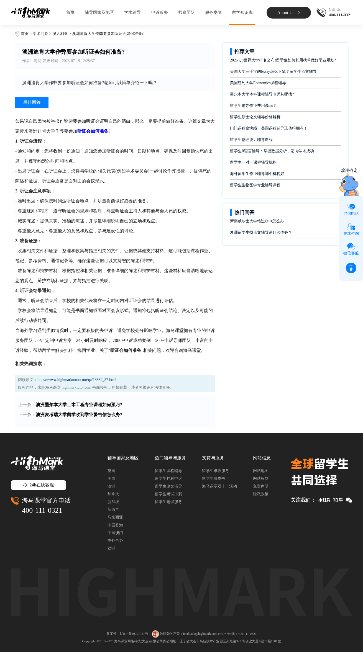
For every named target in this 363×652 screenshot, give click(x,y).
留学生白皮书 (213, 478)
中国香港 (115, 525)
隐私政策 (261, 494)
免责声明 (261, 486)
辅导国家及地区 (99, 12)
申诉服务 (159, 12)
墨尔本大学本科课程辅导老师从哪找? (262, 94)
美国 (111, 478)
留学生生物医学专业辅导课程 (255, 185)
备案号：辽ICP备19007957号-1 (128, 634)
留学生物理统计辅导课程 (251, 140)
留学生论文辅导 (168, 486)
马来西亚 (115, 517)
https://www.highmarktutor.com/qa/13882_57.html (76, 380)
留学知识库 (242, 12)
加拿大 (113, 494)
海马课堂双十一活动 (219, 486)
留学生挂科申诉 (168, 478)
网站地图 (261, 471)
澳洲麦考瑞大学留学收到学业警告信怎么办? (79, 414)
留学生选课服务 (168, 502)
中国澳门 (115, 533)
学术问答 (40, 34)
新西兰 (113, 509)
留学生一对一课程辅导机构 (253, 162)
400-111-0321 (42, 510)
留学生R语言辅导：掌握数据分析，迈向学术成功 (272, 151)
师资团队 (186, 12)
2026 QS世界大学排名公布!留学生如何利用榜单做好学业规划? (283, 60)
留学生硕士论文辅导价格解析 (255, 117)
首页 (70, 12)
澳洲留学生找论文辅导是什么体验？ (261, 232)
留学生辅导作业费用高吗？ (253, 106)
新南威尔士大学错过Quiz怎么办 (257, 221)
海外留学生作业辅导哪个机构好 (257, 174)
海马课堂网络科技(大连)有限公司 (138, 641)
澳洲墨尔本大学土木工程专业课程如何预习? (79, 404)
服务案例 (213, 12)
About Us (288, 12)
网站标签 (261, 478)
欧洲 (111, 548)
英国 (111, 471)
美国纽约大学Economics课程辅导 (258, 83)
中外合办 (115, 540)
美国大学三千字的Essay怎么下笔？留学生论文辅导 (273, 71)
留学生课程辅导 (168, 471)
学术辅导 (132, 12)
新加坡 (113, 502)
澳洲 (111, 486)
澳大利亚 (60, 34)
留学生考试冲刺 (168, 494)
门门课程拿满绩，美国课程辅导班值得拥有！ (269, 128)
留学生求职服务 (215, 471)
